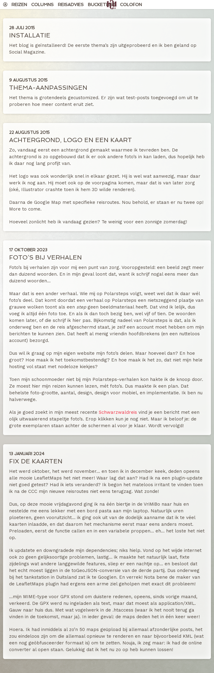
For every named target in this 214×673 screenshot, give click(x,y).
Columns (42, 4)
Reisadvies (71, 4)
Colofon (131, 4)
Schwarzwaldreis (118, 412)
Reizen (19, 4)
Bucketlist (102, 4)
